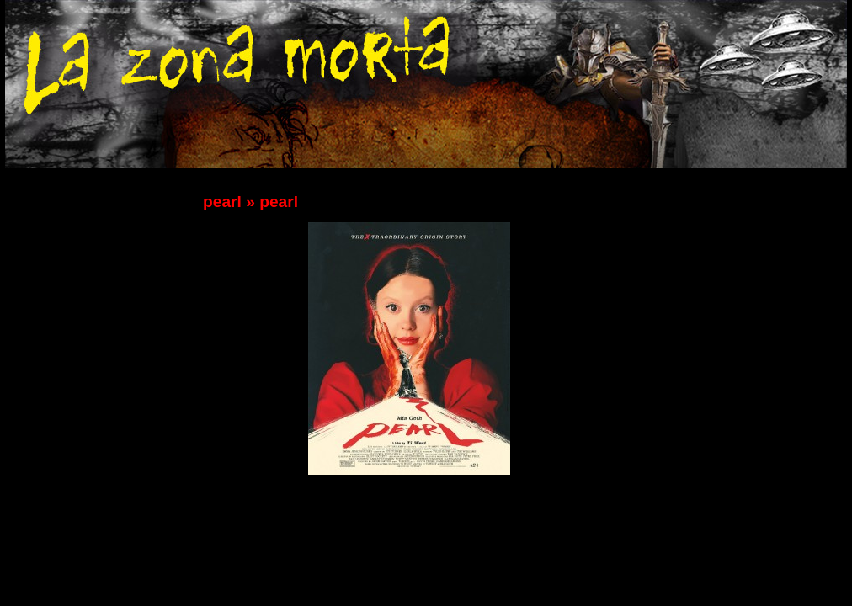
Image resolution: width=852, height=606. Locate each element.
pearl (222, 201)
